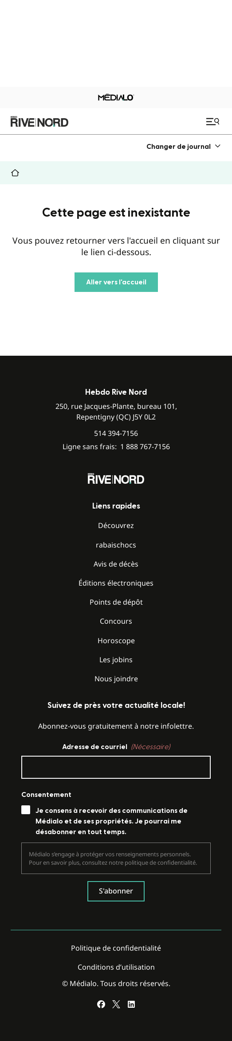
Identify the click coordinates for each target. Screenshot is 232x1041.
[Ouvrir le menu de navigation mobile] (213, 121)
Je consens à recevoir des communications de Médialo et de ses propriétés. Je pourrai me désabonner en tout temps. (111, 821)
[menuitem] (183, 146)
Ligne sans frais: (116, 447)
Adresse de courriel (116, 746)
